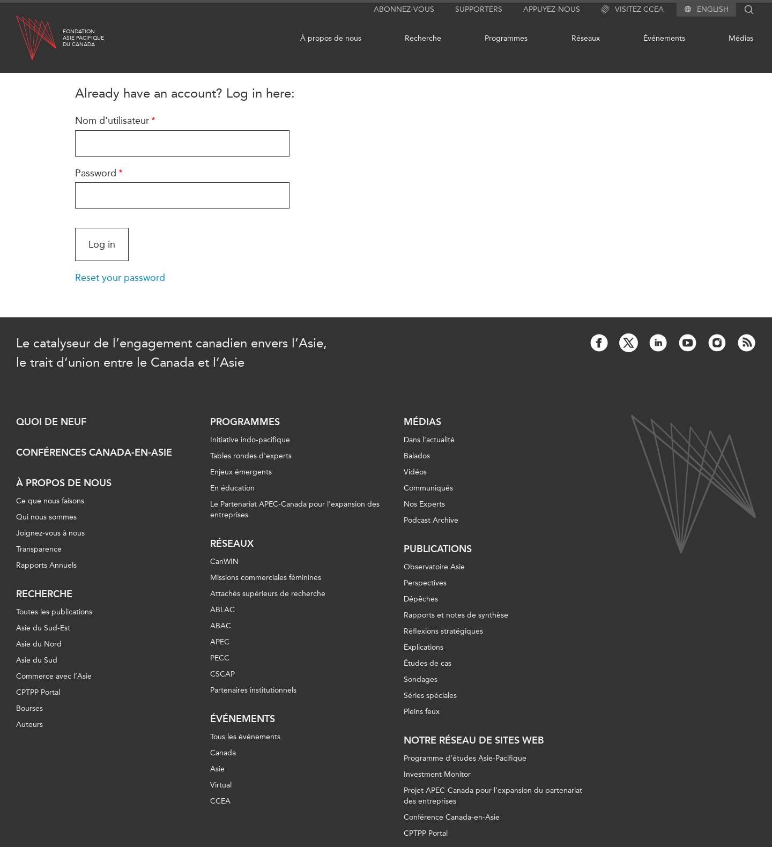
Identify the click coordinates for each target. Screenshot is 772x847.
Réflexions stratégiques (443, 631)
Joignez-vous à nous (50, 533)
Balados (417, 455)
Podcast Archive (431, 520)
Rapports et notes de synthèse (456, 615)
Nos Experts (424, 504)
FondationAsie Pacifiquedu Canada (83, 38)
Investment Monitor (437, 774)
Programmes (506, 38)
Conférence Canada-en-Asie (452, 817)
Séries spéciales (430, 695)
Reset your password (120, 278)
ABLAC (222, 609)
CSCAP (222, 674)
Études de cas (427, 663)
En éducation (232, 488)
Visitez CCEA (632, 9)
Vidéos (415, 472)
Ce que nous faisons (50, 501)
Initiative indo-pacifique (250, 439)
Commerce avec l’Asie (54, 676)
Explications (423, 647)
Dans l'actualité (429, 439)
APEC (219, 642)
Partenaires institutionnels (253, 690)
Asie (217, 769)
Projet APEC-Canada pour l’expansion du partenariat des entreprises (493, 796)
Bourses (29, 708)
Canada (223, 752)
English (713, 9)
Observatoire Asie (434, 566)
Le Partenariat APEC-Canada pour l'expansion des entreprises (295, 509)
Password (95, 173)
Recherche (423, 38)
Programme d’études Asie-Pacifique (465, 758)
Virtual (221, 785)
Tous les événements (245, 736)
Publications (438, 549)
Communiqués (428, 488)
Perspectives (425, 583)
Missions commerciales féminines (265, 577)
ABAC (220, 625)
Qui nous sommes (46, 517)
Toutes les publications (54, 611)
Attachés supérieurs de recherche (267, 593)
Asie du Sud (36, 660)
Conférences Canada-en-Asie (94, 452)
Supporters (478, 9)
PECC (219, 658)
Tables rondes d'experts (251, 455)
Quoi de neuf (51, 422)
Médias (741, 38)
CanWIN (224, 561)
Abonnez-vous (404, 9)
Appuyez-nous (551, 9)
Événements (664, 38)
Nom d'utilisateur (112, 121)
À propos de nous (330, 38)
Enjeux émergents (241, 472)
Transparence (39, 549)
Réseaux (585, 38)
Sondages (420, 679)
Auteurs (29, 724)
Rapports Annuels (46, 565)
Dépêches (421, 599)
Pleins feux (422, 711)
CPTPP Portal (38, 692)
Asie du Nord (39, 644)
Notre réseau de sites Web (474, 740)
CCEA (220, 801)
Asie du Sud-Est (43, 628)
